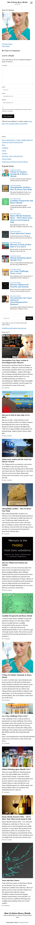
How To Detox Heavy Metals (17, 2)
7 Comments (6, 743)
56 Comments (6, 700)
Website (4, 99)
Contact (4, 153)
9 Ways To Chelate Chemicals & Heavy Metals (19, 174)
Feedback (5, 148)
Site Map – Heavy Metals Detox (12, 156)
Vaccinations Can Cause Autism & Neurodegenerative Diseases (21, 301)
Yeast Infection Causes (20, 233)
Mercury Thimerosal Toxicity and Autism (19, 285)
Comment (4, 65)
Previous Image (7, 44)
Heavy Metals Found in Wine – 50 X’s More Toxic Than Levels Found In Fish (21, 219)
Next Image (6, 46)
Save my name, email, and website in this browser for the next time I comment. (16, 110)
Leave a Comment (7, 435)
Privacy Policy (6, 159)
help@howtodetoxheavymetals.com (14, 328)
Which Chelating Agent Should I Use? (20, 259)
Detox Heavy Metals (15, 170)
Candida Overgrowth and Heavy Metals (21, 202)
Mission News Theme (11, 922)
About (4, 151)
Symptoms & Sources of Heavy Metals (15, 162)
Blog (3, 145)
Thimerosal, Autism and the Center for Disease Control (17, 460)
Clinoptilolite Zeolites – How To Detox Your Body (21, 188)
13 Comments (6, 638)
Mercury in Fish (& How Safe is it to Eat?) (20, 245)
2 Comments (6, 387)
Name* (3, 87)
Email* (3, 93)
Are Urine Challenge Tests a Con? (19, 272)
